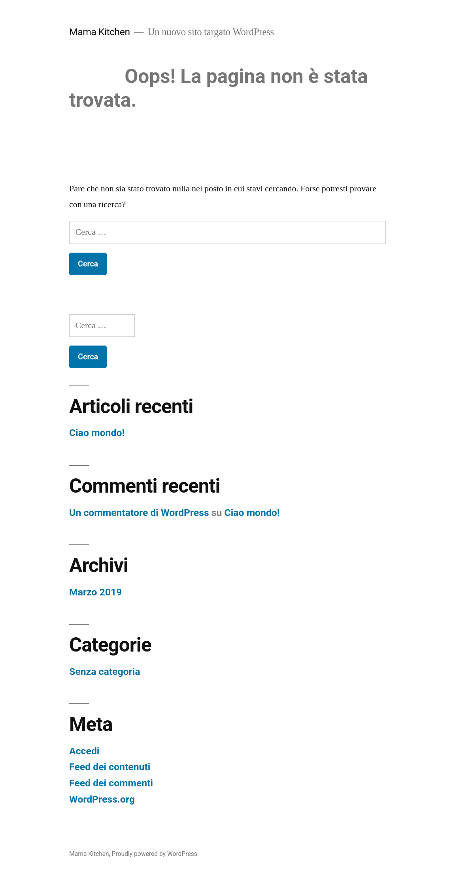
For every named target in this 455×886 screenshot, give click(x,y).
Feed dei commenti (111, 783)
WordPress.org (102, 799)
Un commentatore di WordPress (139, 512)
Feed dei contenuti (109, 767)
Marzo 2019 (95, 592)
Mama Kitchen (99, 32)
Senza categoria (104, 671)
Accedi (84, 751)
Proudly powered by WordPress (154, 854)
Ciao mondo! (97, 432)
